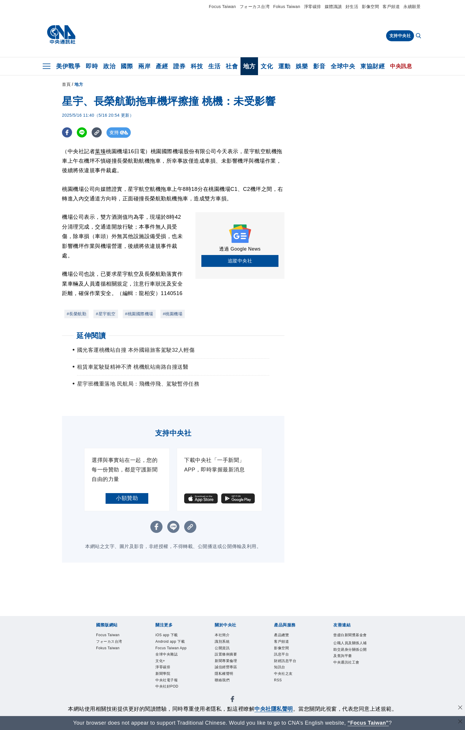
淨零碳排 (312, 6)
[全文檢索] (419, 36)
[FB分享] (67, 132)
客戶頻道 (391, 6)
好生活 (352, 6)
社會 (232, 66)
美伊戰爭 (68, 66)
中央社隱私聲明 (273, 709)
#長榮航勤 (76, 313)
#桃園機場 (172, 313)
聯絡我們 (222, 680)
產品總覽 (281, 635)
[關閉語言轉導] (460, 722)
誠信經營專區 (226, 667)
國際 (127, 66)
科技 (197, 66)
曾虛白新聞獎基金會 (350, 635)
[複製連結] (97, 132)
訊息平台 (281, 654)
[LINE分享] (82, 132)
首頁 (66, 84)
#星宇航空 (105, 313)
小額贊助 (127, 498)
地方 (249, 66)
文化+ (160, 661)
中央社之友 (283, 674)
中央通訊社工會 (346, 662)
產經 (162, 66)
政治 (109, 66)
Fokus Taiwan (286, 6)
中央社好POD (167, 686)
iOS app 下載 (166, 635)
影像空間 (370, 6)
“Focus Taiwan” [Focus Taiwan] (368, 723)
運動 (284, 66)
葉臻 (100, 151)
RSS (278, 680)
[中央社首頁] (61, 34)
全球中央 (343, 66)
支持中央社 (400, 35)
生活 (214, 66)
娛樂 (302, 66)
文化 (267, 66)
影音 (319, 66)
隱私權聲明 (224, 674)
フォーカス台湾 (255, 6)
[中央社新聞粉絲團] (232, 700)
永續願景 (412, 6)
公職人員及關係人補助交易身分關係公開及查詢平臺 (350, 649)
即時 (92, 66)
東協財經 (372, 66)
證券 (179, 66)
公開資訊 (222, 648)
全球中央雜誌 (166, 654)
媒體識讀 (333, 6)
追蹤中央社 (240, 260)
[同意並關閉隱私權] (460, 708)
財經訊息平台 (285, 661)
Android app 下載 (170, 641)
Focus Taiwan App (171, 648)
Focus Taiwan (222, 6)
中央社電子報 (166, 680)
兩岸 (144, 66)
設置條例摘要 (226, 654)
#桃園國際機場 (139, 313)
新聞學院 (162, 674)
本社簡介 (222, 635)
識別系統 (222, 641)
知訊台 (279, 667)
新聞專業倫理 (226, 661)
